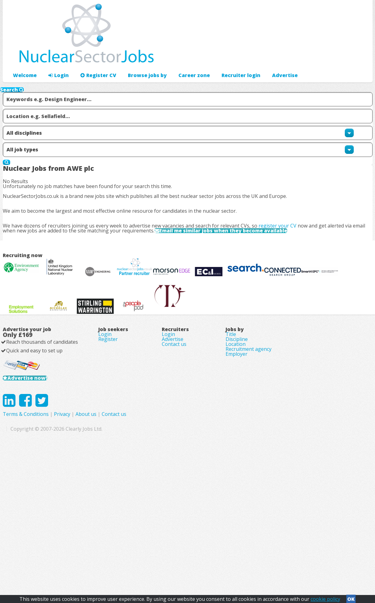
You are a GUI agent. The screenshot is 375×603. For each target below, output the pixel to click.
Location (236, 458)
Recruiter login (345, 57)
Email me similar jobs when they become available (252, 259)
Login (55, 57)
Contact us (174, 458)
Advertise (304, 57)
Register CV (92, 57)
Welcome (23, 57)
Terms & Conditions (149, 550)
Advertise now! (36, 498)
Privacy (185, 550)
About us (208, 550)
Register (108, 450)
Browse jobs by (137, 57)
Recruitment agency (248, 467)
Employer (236, 476)
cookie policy (325, 597)
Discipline (237, 450)
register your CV (287, 246)
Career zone (181, 57)
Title (231, 441)
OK (351, 597)
